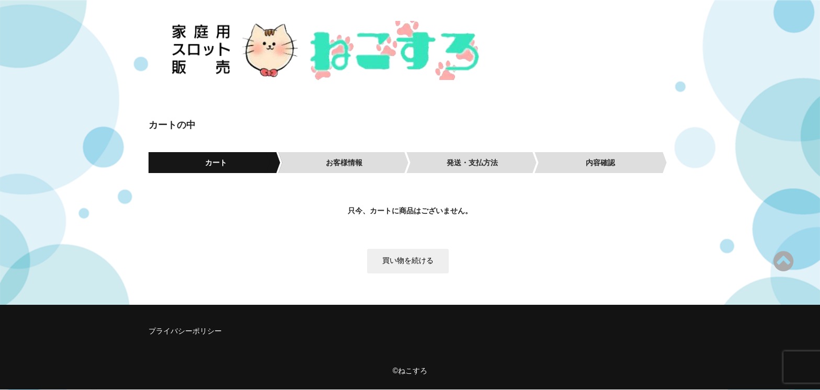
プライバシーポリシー (185, 331)
